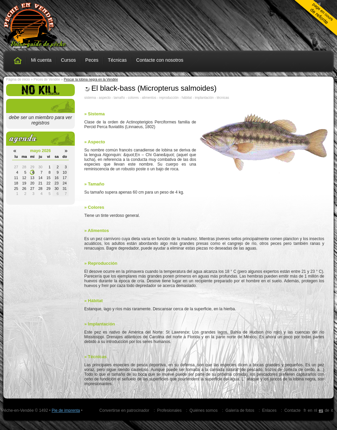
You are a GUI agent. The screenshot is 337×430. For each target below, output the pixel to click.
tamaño (119, 97)
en (310, 410)
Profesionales (169, 410)
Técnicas (117, 60)
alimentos (149, 97)
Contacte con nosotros (159, 60)
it (332, 410)
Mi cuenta (41, 60)
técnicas (223, 97)
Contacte (292, 410)
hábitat (187, 97)
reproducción (169, 97)
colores (133, 97)
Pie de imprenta (66, 410)
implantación (204, 97)
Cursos (68, 60)
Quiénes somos (203, 410)
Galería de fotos (239, 410)
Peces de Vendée (47, 79)
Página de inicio (18, 79)
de (327, 410)
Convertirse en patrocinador (124, 410)
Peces (91, 60)
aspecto (105, 97)
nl (315, 410)
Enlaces (269, 410)
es (321, 410)
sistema (90, 97)
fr (305, 410)
